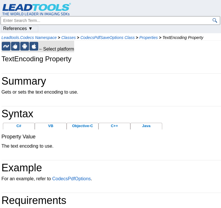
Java (146, 126)
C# (19, 126)
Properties (148, 37)
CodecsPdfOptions (71, 178)
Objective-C (82, 126)
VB (50, 126)
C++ (114, 126)
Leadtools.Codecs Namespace (29, 37)
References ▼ (18, 28)
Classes (68, 37)
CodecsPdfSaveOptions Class (107, 37)
